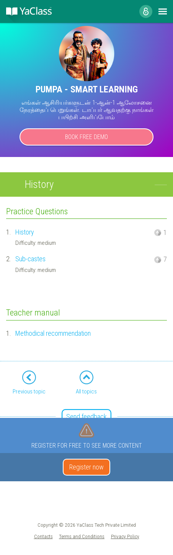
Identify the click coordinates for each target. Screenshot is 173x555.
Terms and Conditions (81, 536)
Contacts (43, 536)
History (24, 232)
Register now (86, 467)
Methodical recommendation (53, 333)
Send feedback (86, 417)
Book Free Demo (86, 137)
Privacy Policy (125, 536)
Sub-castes (30, 259)
